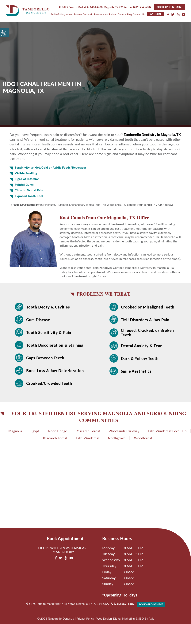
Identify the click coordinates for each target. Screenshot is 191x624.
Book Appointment (169, 7)
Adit (151, 618)
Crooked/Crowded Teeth (49, 383)
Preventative (101, 14)
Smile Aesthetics (136, 371)
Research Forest (88, 431)
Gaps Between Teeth (45, 358)
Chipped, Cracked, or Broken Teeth (147, 332)
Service (78, 14)
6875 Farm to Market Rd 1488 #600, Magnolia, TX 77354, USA (67, 603)
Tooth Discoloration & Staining (54, 345)
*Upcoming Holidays (119, 595)
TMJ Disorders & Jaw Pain (145, 319)
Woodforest (143, 438)
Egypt (35, 431)
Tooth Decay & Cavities (48, 307)
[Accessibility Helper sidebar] (4, 32)
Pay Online (155, 14)
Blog (129, 14)
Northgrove (116, 438)
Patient (113, 14)
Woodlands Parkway (124, 431)
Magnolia (15, 431)
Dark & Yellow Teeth (140, 358)
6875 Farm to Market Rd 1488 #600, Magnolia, (93, 7)
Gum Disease (38, 319)
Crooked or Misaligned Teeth (147, 307)
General (122, 14)
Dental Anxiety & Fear (141, 345)
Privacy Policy (85, 618)
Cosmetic (88, 14)
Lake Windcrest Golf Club (167, 431)
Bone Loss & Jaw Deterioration (55, 370)
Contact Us (139, 14)
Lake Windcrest (87, 438)
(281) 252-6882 (140, 7)
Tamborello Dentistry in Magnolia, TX (152, 135)
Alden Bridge (57, 431)
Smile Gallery (58, 14)
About (69, 14)
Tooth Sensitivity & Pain (48, 332)
